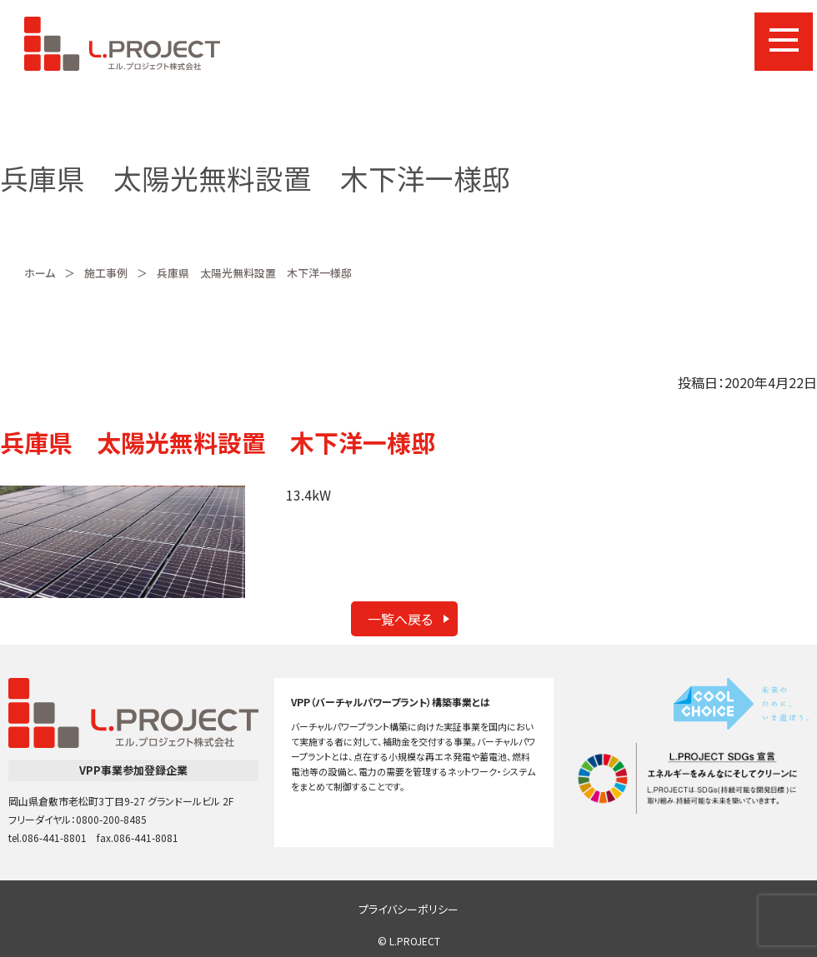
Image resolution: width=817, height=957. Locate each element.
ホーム (39, 273)
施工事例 (106, 273)
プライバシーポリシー (408, 909)
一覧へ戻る (400, 619)
